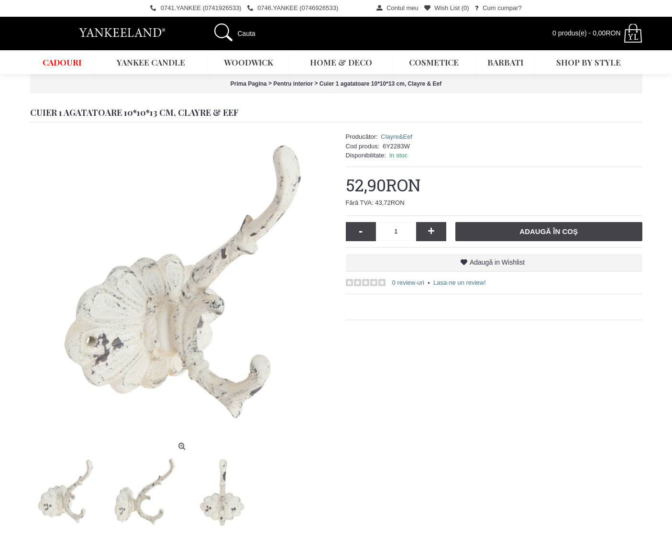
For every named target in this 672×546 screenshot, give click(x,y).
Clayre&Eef (396, 136)
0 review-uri (408, 282)
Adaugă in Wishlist (497, 262)
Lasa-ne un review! (459, 282)
